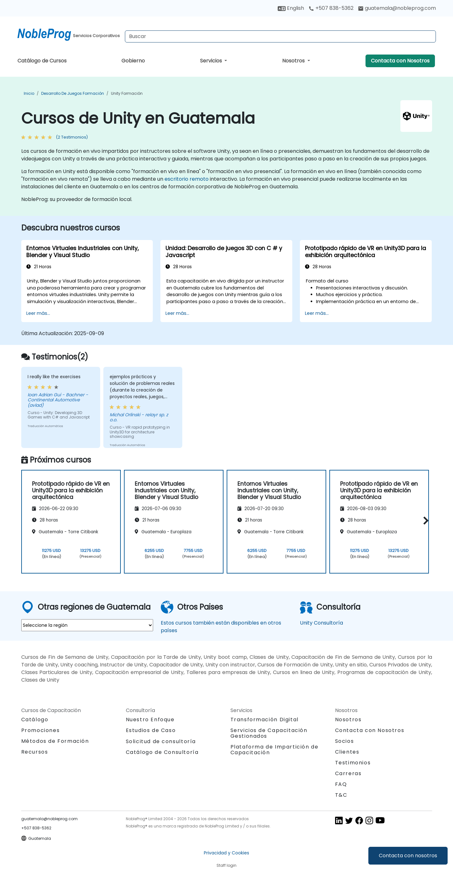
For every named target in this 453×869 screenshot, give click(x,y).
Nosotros (294, 60)
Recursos (34, 752)
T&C (341, 795)
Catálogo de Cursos (42, 60)
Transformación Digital (264, 719)
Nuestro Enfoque (150, 719)
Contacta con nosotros (408, 855)
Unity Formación (127, 93)
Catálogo (35, 719)
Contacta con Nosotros (400, 60)
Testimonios (353, 762)
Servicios (211, 60)
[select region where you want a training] (87, 625)
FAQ (341, 784)
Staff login (226, 865)
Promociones (40, 730)
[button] (424, 521)
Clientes (347, 752)
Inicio (29, 93)
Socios (344, 741)
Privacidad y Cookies (226, 853)
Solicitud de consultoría (161, 741)
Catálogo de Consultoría (162, 752)
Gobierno (133, 60)
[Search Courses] (280, 36)
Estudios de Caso (151, 730)
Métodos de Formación (55, 741)
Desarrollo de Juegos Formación (72, 93)
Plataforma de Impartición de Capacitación (274, 749)
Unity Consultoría (321, 622)
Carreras (348, 773)
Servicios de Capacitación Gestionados (268, 733)
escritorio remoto (187, 179)
